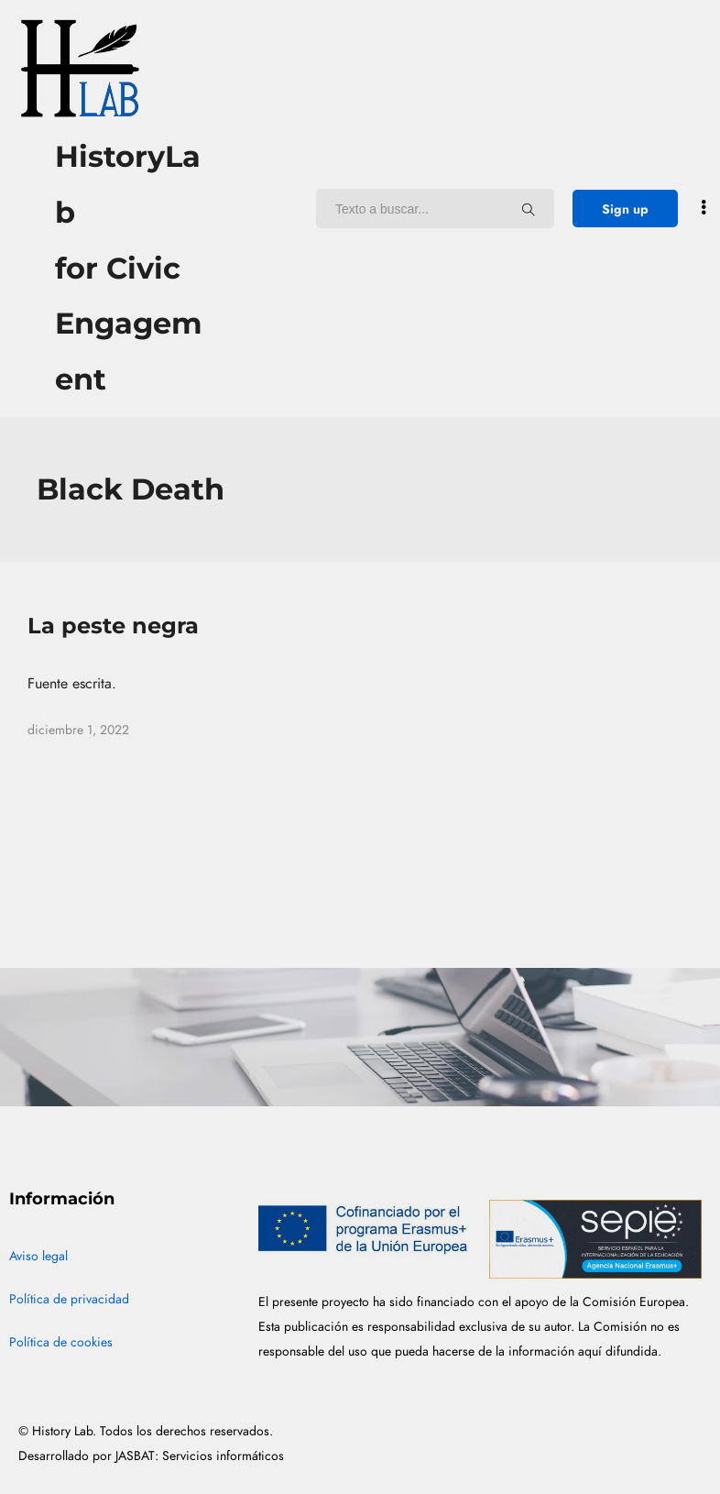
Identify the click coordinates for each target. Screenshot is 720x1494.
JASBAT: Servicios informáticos (199, 1456)
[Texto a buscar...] (528, 209)
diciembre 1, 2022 (78, 730)
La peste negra (113, 625)
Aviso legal (38, 1256)
